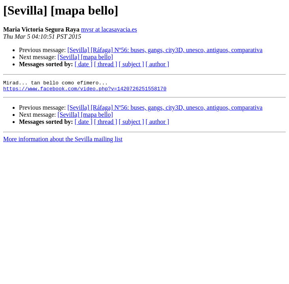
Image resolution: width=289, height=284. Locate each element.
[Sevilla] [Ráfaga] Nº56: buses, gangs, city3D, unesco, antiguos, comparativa (165, 50)
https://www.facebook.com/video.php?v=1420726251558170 (84, 90)
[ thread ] (105, 64)
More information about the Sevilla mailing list (62, 141)
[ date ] (83, 64)
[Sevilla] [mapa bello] (85, 57)
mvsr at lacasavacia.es (109, 29)
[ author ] (157, 64)
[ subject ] (131, 64)
